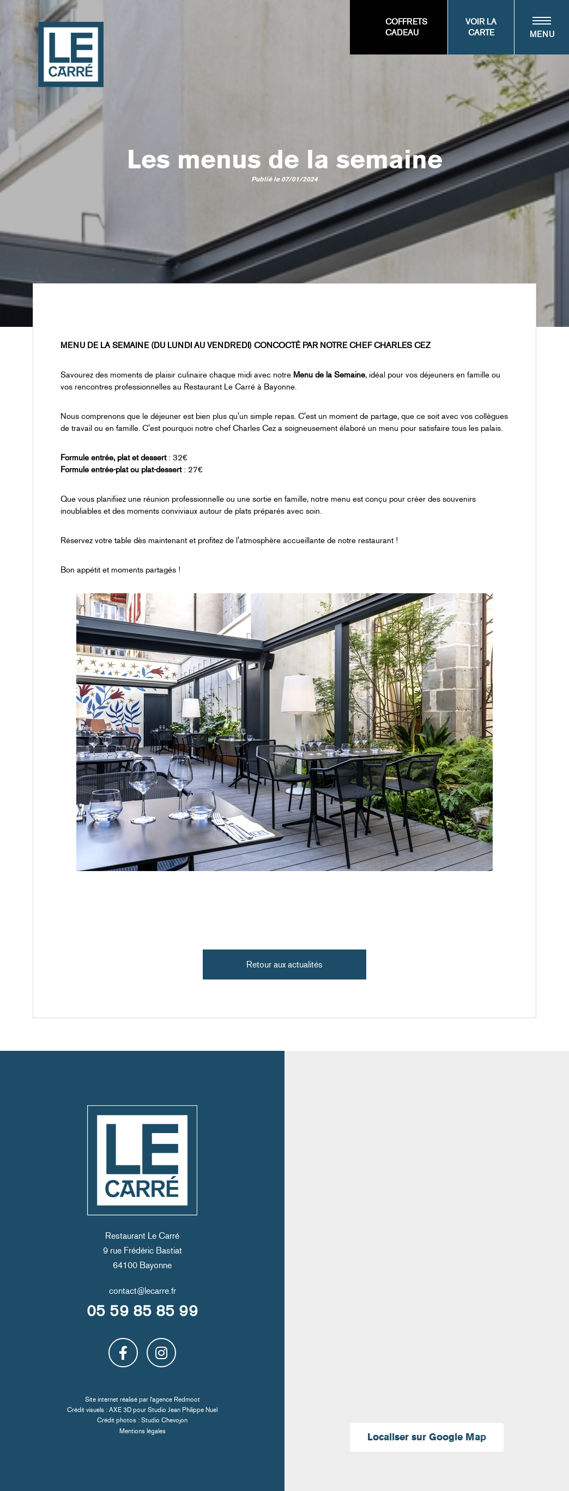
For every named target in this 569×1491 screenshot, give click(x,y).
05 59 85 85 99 (142, 1310)
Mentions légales (142, 1431)
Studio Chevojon (164, 1420)
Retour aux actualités (284, 964)
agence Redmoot (176, 1399)
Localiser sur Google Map (426, 1437)
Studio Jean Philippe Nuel (182, 1410)
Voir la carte (481, 27)
